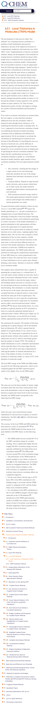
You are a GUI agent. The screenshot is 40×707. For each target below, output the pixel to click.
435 (26, 208)
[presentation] (16, 328)
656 (9, 305)
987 (21, 451)
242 (30, 495)
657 (23, 208)
